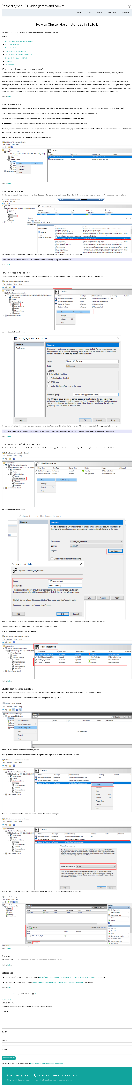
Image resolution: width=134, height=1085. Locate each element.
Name (4, 1032)
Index (9, 97)
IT (35, 994)
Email (4, 1040)
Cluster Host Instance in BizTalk (16, 58)
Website (5, 1049)
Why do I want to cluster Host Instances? (19, 41)
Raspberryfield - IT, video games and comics (33, 5)
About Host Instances (13, 48)
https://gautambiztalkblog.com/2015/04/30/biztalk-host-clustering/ (58, 983)
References (9, 65)
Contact (125, 13)
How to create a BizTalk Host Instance (18, 55)
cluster (9, 1000)
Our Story (112, 13)
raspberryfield (9, 994)
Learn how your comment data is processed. (46, 1063)
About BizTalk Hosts (12, 44)
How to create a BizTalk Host (15, 51)
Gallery (99, 13)
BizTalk (4, 1000)
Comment (6, 1011)
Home (79, 13)
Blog (89, 13)
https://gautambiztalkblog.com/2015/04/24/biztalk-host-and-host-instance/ (67, 977)
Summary (8, 61)
